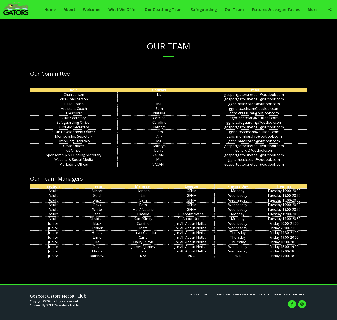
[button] (330, 10)
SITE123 (51, 305)
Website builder (69, 305)
